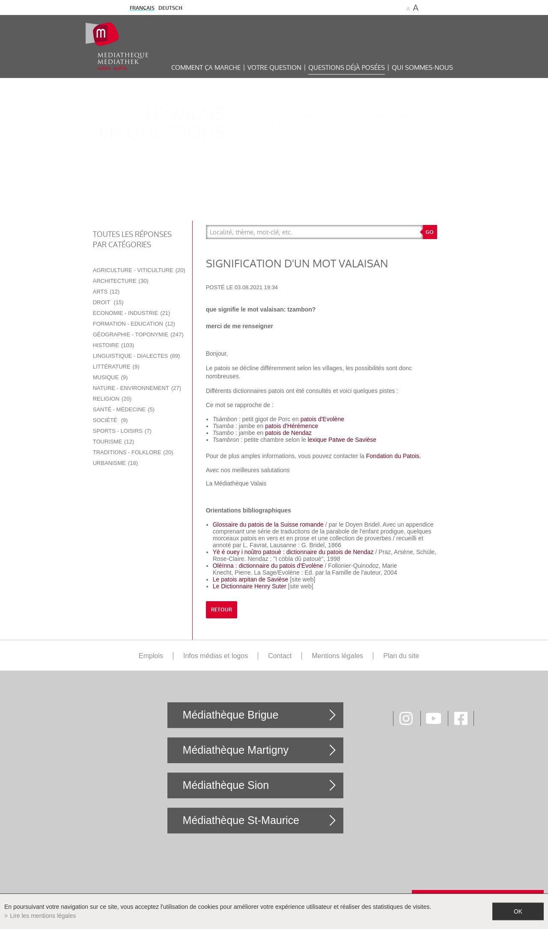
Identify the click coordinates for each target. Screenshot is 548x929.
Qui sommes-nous (422, 67)
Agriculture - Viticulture (139, 270)
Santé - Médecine (124, 409)
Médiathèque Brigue (231, 715)
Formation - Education (134, 324)
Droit (108, 302)
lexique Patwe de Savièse (342, 439)
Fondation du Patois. (393, 456)
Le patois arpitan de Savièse (251, 579)
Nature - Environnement (137, 388)
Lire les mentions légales (43, 915)
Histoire (113, 345)
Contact (280, 655)
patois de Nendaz (288, 432)
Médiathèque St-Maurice (241, 820)
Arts (106, 291)
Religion (112, 399)
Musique (110, 377)
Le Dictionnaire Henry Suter (249, 586)
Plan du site (401, 655)
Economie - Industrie (131, 313)
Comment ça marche (206, 67)
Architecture (121, 281)
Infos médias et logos (215, 655)
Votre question (274, 67)
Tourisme (113, 441)
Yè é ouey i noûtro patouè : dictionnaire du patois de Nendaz (293, 551)
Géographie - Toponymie (138, 334)
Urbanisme (115, 463)
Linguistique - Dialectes (136, 356)
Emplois (151, 655)
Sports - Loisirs (122, 431)
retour (221, 609)
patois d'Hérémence (291, 426)
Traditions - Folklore (133, 452)
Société (110, 420)
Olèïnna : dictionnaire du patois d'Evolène (269, 565)
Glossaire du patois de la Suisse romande (268, 524)
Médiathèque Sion (226, 785)
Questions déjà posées (346, 67)
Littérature (116, 366)
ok (518, 911)
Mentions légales (337, 655)
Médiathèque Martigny (236, 750)
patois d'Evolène (322, 419)
